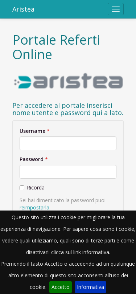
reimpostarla (34, 207)
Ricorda (32, 187)
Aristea (23, 9)
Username (32, 130)
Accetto (60, 286)
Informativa (90, 286)
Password (32, 159)
